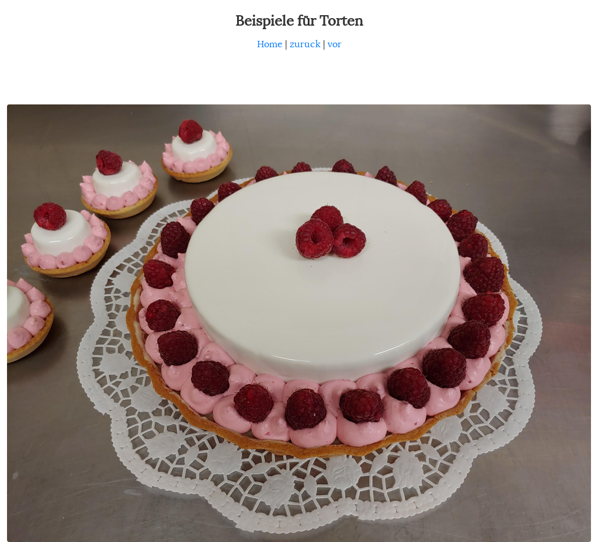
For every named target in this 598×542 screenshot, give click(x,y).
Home (270, 44)
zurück (305, 44)
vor (335, 44)
